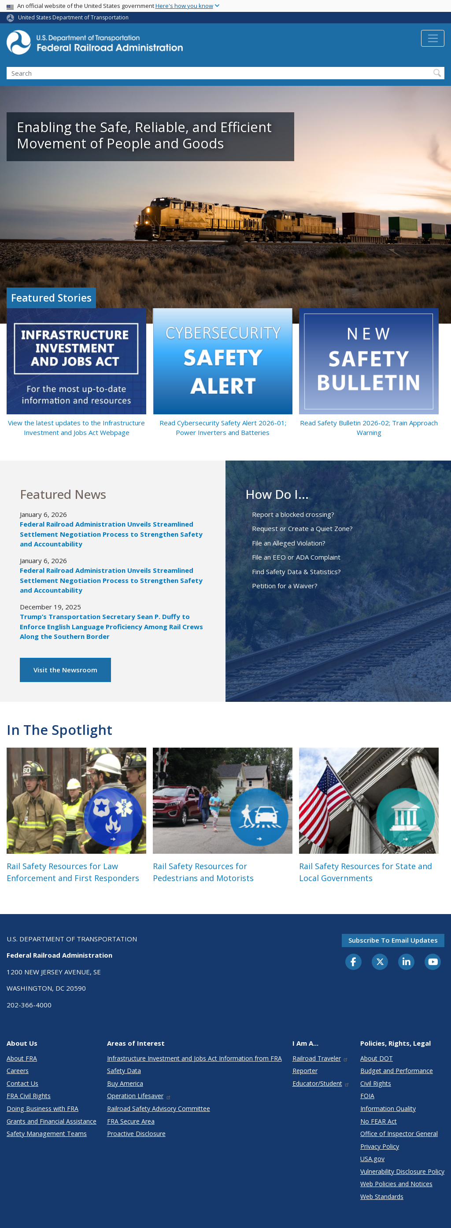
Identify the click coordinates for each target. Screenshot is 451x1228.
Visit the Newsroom (65, 669)
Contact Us (22, 1083)
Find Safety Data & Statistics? (296, 571)
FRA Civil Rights (29, 1096)
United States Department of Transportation (73, 17)
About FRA (22, 1058)
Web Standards (381, 1196)
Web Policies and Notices (396, 1184)
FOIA (367, 1096)
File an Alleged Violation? (288, 542)
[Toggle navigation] (432, 38)
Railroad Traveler (320, 1058)
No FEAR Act (378, 1121)
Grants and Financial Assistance (51, 1121)
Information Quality (388, 1108)
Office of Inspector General (399, 1133)
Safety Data (124, 1070)
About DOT (376, 1058)
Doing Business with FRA (42, 1108)
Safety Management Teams (47, 1133)
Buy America (125, 1083)
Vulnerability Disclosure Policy (402, 1171)
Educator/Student (321, 1083)
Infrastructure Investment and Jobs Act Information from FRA (194, 1058)
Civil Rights (375, 1083)
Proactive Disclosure (136, 1133)
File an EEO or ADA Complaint (296, 557)
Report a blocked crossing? (293, 514)
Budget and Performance (396, 1070)
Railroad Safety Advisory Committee (158, 1108)
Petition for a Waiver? (285, 585)
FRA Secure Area (131, 1121)
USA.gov (372, 1158)
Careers (18, 1070)
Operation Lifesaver (139, 1096)
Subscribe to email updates (393, 940)
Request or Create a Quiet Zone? (302, 528)
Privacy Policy (379, 1146)
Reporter (305, 1070)
